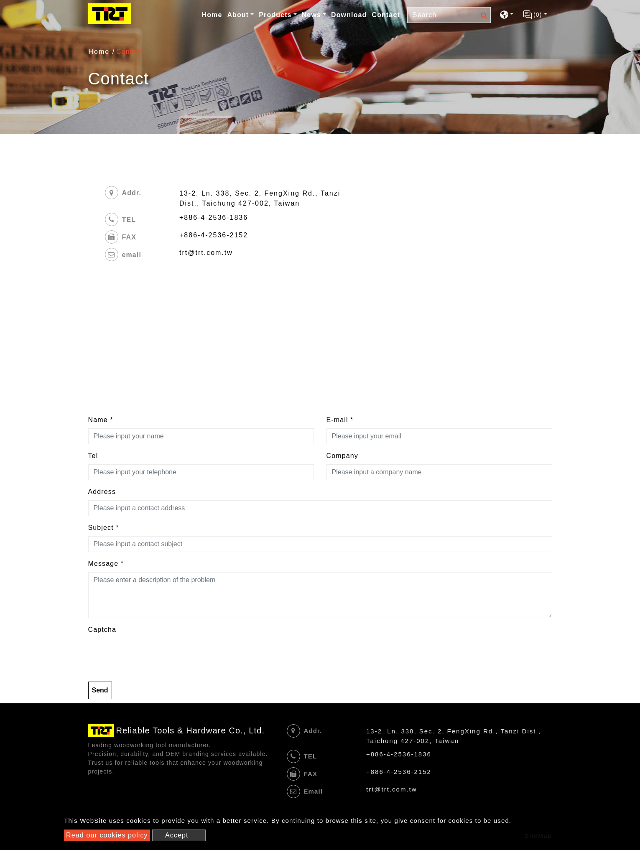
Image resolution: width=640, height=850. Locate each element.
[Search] (449, 15)
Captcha (102, 629)
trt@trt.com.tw (206, 252)
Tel (93, 455)
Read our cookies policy (107, 835)
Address (102, 491)
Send (100, 690)
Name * (100, 419)
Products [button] (275, 14)
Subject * (103, 527)
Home (212, 14)
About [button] (238, 14)
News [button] (311, 14)
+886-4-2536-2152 (213, 235)
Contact (386, 14)
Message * (106, 563)
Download (349, 14)
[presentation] (151, 654)
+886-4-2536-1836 (213, 217)
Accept (177, 835)
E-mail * (340, 419)
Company (342, 455)
